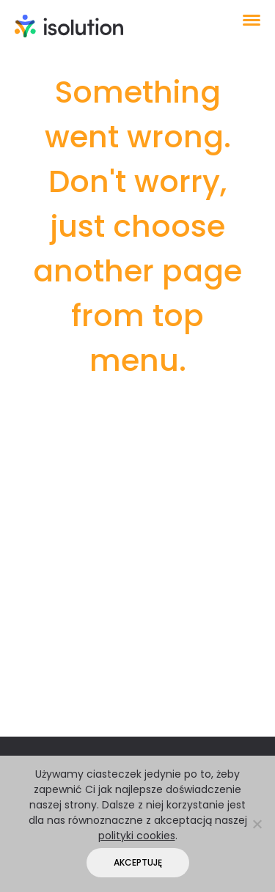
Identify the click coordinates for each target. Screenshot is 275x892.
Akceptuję (138, 862)
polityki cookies (136, 835)
